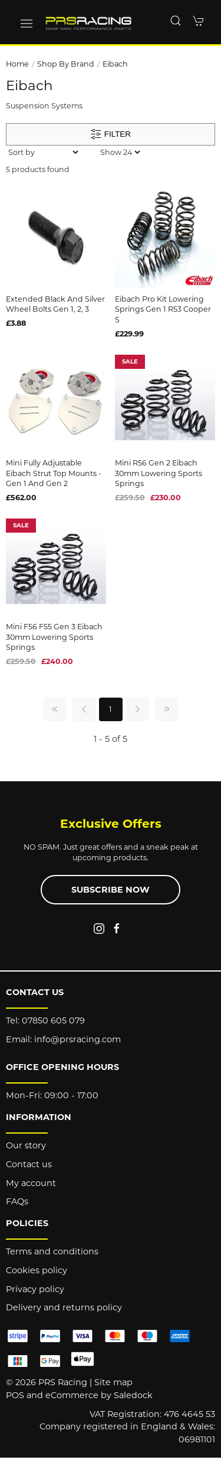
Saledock (133, 1395)
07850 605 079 (53, 1020)
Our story (26, 1145)
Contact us (29, 1164)
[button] (26, 23)
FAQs (17, 1201)
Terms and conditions (52, 1251)
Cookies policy (36, 1270)
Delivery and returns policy (64, 1307)
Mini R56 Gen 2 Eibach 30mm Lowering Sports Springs (158, 473)
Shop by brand (65, 64)
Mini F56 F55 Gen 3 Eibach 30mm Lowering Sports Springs (54, 637)
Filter (110, 134)
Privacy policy (35, 1289)
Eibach (115, 64)
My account (31, 1183)
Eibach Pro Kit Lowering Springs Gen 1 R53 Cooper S (163, 309)
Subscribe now (110, 889)
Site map (113, 1382)
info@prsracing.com (77, 1039)
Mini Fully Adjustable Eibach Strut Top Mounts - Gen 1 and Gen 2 (53, 473)
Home (17, 64)
